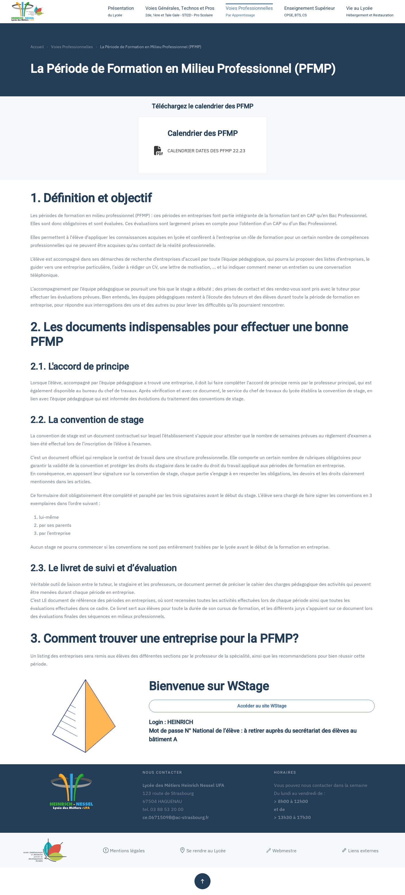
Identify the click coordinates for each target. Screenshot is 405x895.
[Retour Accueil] (27, 11)
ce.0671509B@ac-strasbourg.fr (176, 817)
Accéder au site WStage (262, 706)
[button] (121, 11)
